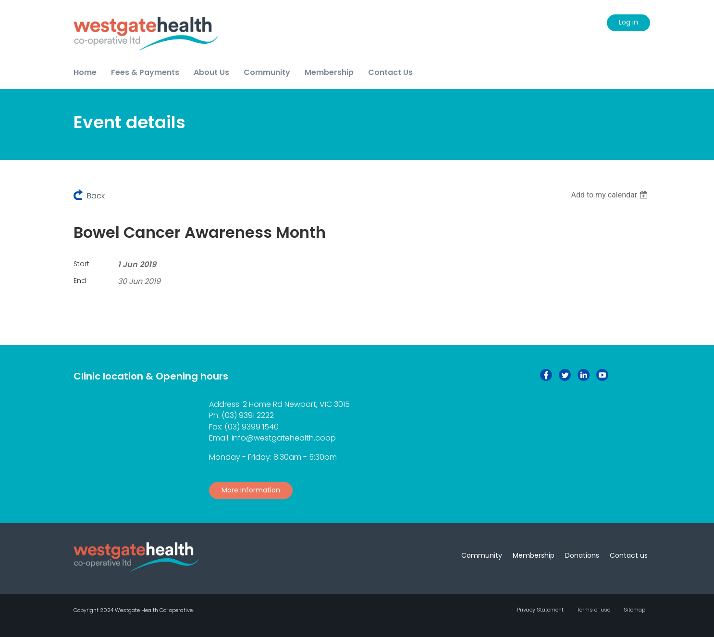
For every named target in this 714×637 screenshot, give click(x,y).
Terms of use (593, 609)
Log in (628, 22)
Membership (533, 555)
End (80, 280)
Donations (582, 555)
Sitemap (634, 609)
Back (96, 195)
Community (481, 555)
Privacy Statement (540, 609)
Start (81, 264)
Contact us (629, 555)
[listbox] (610, 195)
